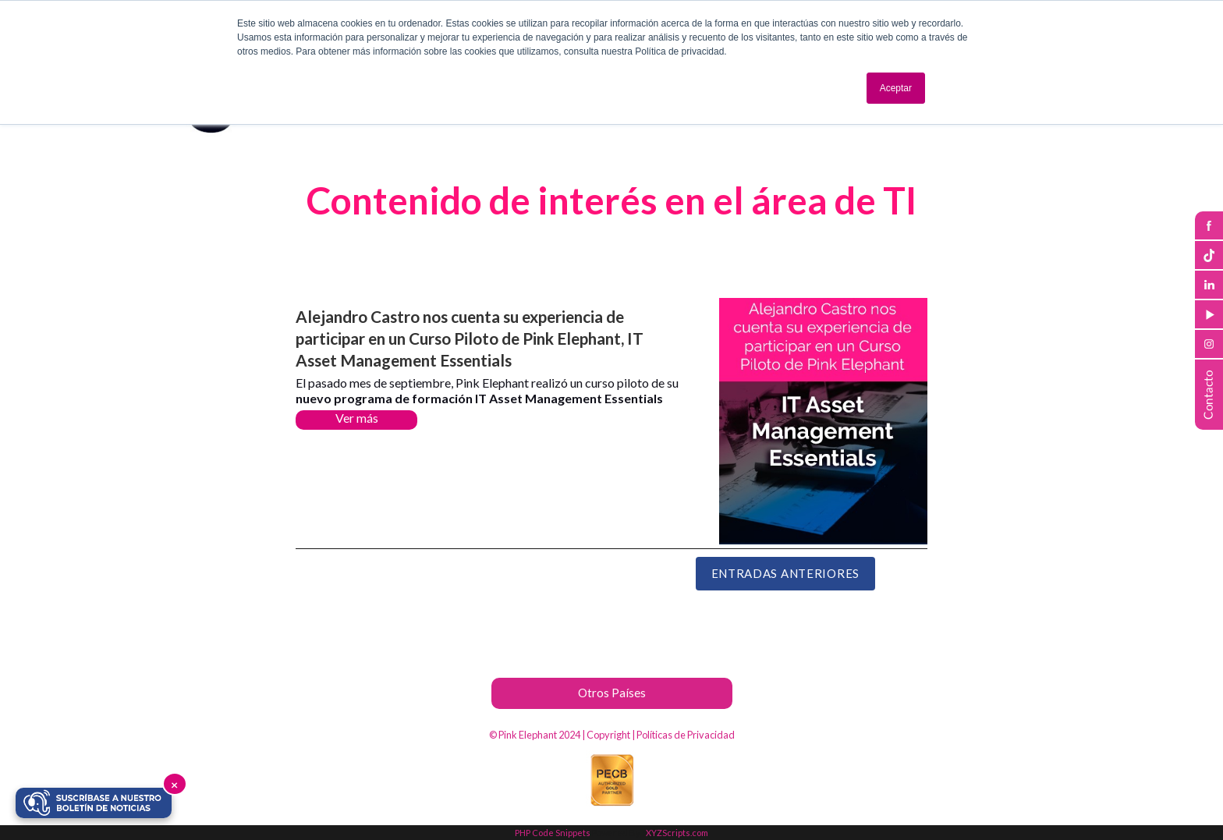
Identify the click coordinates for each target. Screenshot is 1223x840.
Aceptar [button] (896, 88)
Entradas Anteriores (785, 573)
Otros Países (612, 693)
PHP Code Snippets (552, 833)
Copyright (608, 734)
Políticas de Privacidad (685, 734)
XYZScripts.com (677, 833)
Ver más (356, 417)
